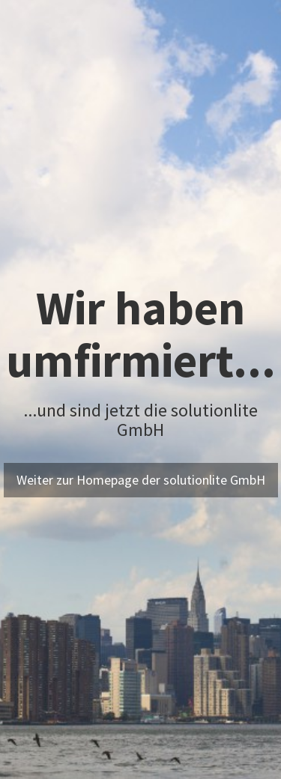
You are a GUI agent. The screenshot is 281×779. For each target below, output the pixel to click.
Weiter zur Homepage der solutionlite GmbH (140, 479)
